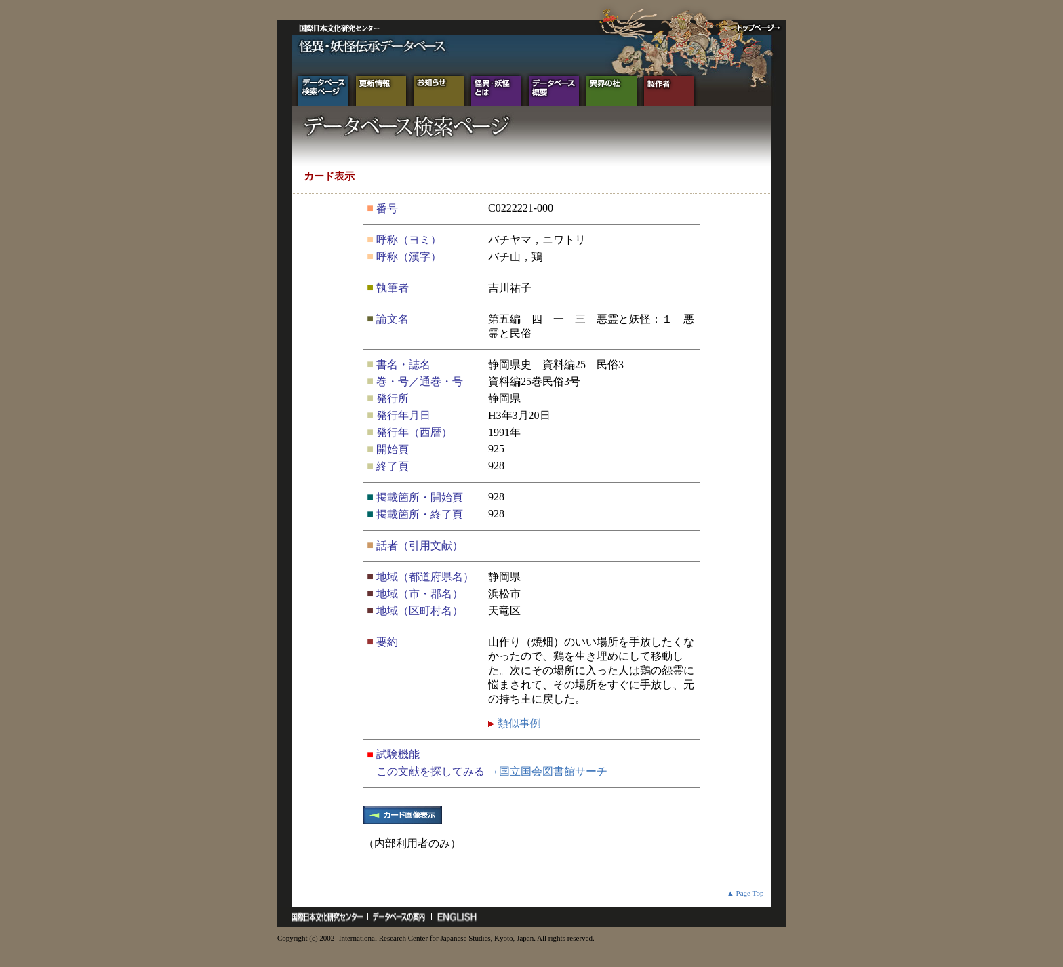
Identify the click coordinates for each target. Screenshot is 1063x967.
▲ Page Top (745, 893)
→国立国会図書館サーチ (547, 771)
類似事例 (518, 723)
